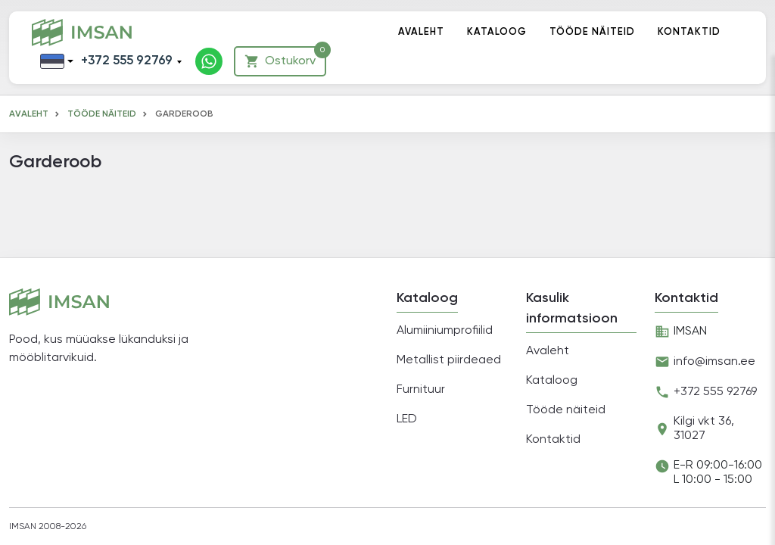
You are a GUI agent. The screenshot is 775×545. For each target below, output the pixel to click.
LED (407, 419)
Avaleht (421, 32)
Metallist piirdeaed (449, 360)
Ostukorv (285, 57)
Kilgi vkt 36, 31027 (704, 429)
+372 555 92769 (127, 60)
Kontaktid (689, 32)
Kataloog (497, 32)
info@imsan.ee (714, 362)
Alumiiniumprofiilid (445, 331)
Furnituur (421, 390)
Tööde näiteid (592, 32)
